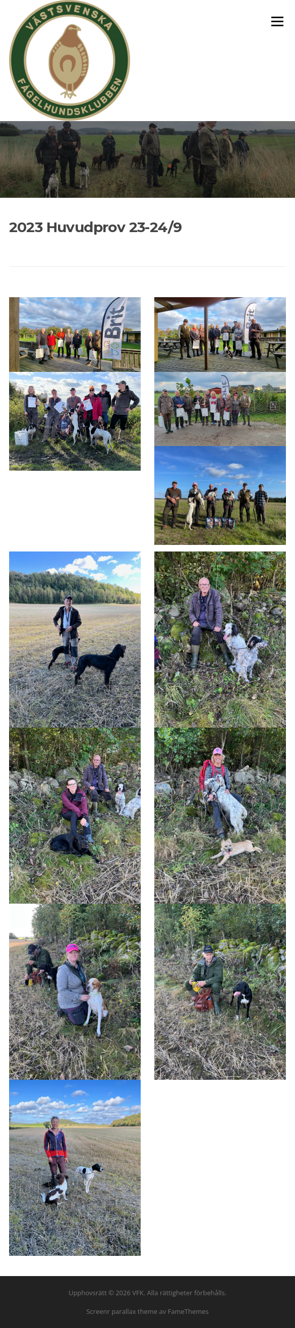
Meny (276, 21)
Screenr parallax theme (121, 1311)
